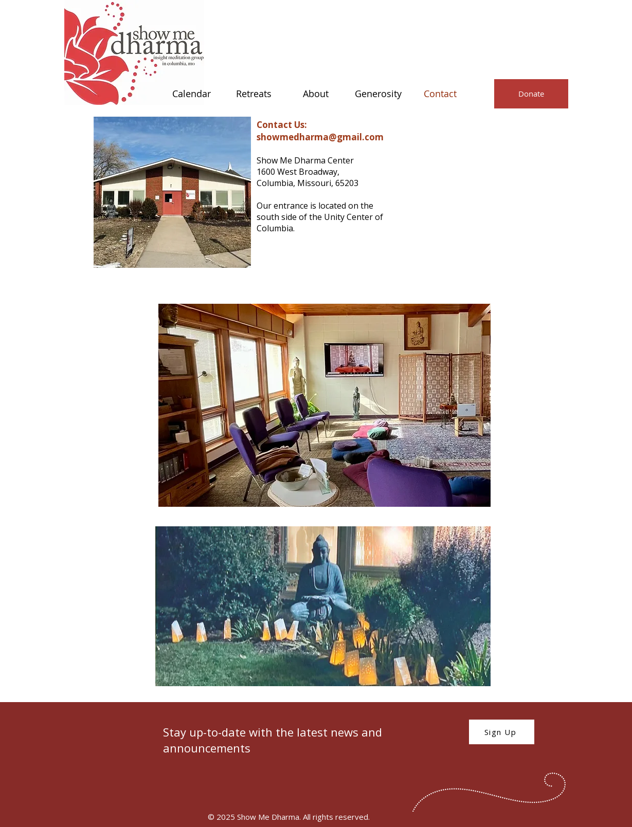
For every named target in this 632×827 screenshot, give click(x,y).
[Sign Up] (501, 732)
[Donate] (531, 93)
